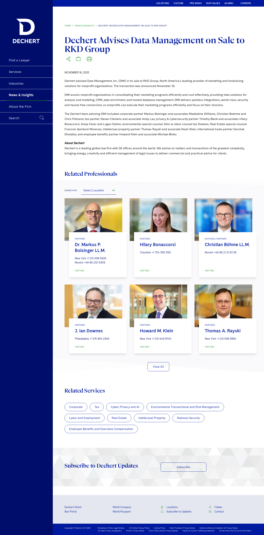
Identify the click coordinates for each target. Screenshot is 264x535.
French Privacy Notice (135, 531)
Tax (96, 407)
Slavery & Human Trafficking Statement (198, 531)
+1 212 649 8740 (161, 338)
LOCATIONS (162, 3)
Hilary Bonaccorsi (158, 244)
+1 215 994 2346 (99, 338)
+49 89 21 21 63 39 (225, 252)
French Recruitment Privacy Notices (163, 531)
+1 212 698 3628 (96, 258)
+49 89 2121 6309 (94, 262)
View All (158, 366)
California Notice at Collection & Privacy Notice (218, 528)
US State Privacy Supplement (110, 531)
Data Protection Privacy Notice (182, 528)
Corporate (76, 407)
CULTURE (179, 3)
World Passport (122, 511)
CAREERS (246, 3)
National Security (188, 418)
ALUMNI (228, 3)
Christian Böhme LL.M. (227, 244)
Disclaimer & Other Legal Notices (111, 528)
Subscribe (183, 467)
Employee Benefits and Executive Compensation (101, 429)
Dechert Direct (73, 507)
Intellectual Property (151, 418)
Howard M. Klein (156, 330)
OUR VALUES (213, 3)
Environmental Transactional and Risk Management (185, 407)
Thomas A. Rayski (223, 330)
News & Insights (84, 25)
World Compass (122, 507)
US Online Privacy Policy (139, 528)
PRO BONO (196, 3)
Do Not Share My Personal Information (235, 531)
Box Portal (71, 511)
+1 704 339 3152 (161, 252)
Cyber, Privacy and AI (125, 407)
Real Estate (119, 418)
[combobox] (98, 190)
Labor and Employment (84, 418)
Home (68, 25)
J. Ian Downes (89, 330)
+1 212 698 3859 (226, 338)
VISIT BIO (79, 270)
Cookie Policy (159, 528)
